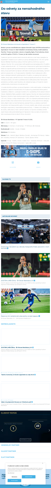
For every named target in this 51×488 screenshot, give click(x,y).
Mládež (11, 384)
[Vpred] (49, 415)
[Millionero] (38, 439)
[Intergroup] (12, 446)
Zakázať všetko (28, 476)
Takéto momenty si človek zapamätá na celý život (18, 364)
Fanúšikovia (10, 244)
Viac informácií (11, 472)
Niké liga (12, 362)
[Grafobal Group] (38, 446)
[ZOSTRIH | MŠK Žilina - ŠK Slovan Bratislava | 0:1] (25, 265)
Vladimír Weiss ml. (18, 362)
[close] (42, 463)
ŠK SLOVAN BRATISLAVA (12, 2)
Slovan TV (10, 278)
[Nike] (25, 433)
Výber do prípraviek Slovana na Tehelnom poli (16, 386)
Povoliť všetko (14, 480)
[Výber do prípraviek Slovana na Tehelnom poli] (25, 378)
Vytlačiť (38, 167)
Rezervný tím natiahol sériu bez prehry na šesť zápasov (20, 316)
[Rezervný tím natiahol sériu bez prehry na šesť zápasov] (25, 301)
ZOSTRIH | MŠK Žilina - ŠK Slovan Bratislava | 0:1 (18, 280)
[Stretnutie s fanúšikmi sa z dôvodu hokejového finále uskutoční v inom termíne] (25, 231)
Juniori (9, 314)
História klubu (25, 424)
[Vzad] (2, 415)
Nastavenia (14, 476)
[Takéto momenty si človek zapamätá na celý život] (25, 356)
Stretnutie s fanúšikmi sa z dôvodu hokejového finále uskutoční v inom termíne (25, 247)
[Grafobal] (12, 439)
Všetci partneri (25, 450)
